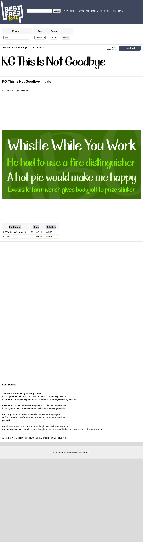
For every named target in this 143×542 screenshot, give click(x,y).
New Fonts (69, 11)
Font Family (117, 11)
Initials (40, 47)
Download (129, 48)
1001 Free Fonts (87, 11)
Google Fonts (103, 11)
